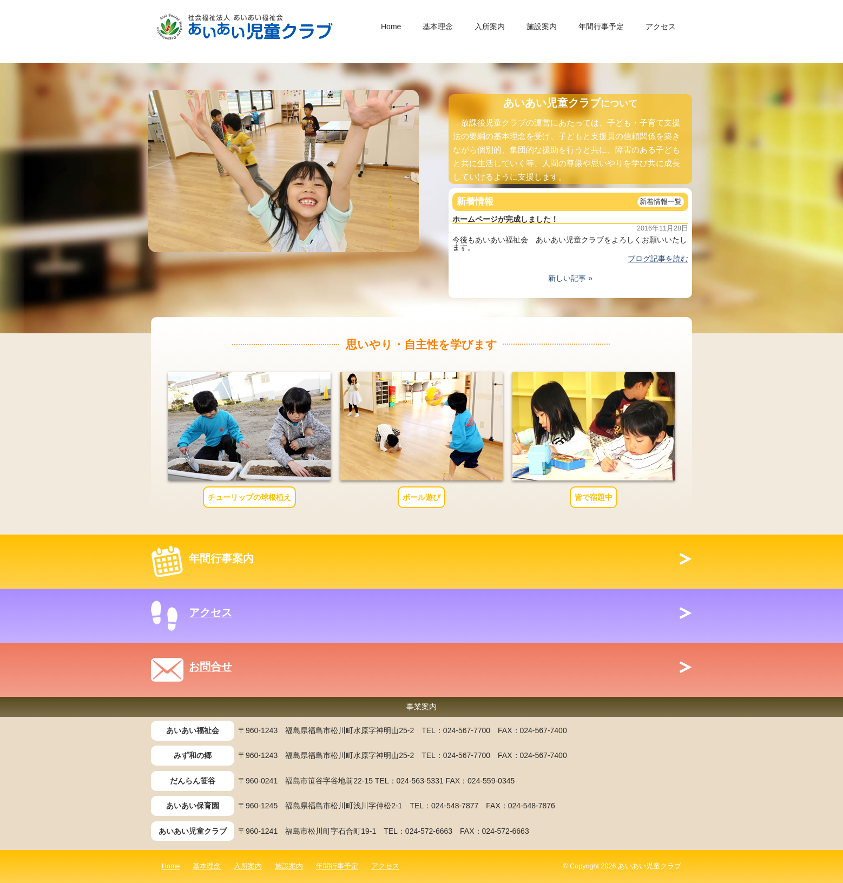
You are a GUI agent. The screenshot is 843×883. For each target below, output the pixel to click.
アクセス (661, 26)
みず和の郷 (193, 755)
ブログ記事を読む (658, 258)
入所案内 (490, 26)
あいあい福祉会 (192, 730)
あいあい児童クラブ (193, 831)
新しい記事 (567, 278)
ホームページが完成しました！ (505, 219)
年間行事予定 (601, 26)
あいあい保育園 (192, 805)
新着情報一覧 (661, 201)
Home (391, 26)
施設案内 (541, 26)
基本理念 (438, 26)
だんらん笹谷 (192, 780)
